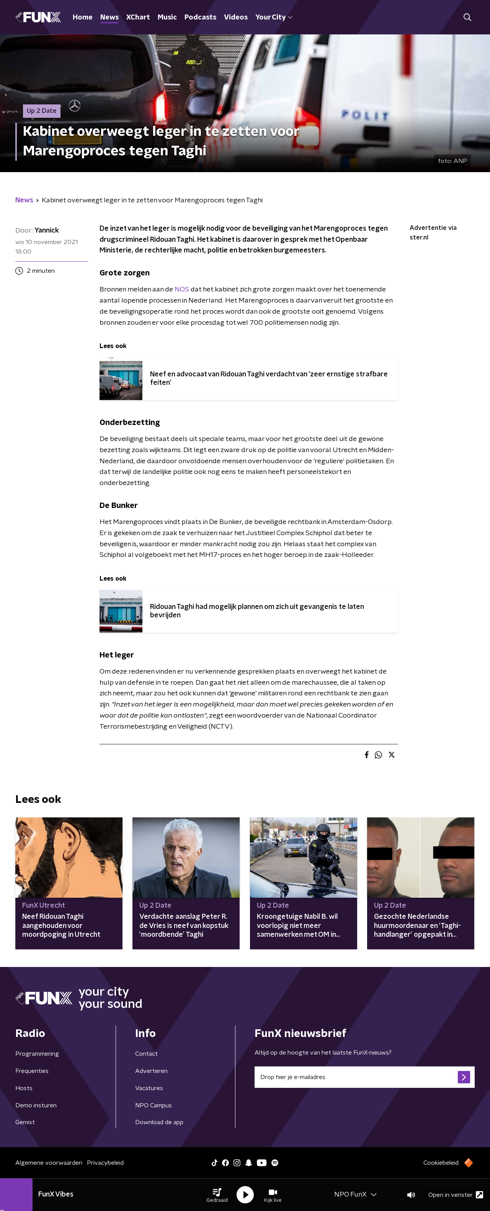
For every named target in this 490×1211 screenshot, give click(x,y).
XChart (138, 17)
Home (83, 17)
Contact (146, 1054)
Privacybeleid (105, 1163)
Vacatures (149, 1088)
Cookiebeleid (441, 1163)
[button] (217, 1195)
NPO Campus (153, 1105)
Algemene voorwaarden (48, 1163)
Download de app (159, 1122)
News (109, 17)
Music (167, 17)
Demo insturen (36, 1105)
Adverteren (151, 1071)
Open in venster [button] (455, 1194)
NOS (182, 289)
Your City (273, 17)
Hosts (24, 1088)
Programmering (37, 1054)
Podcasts (200, 17)
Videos (236, 17)
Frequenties (32, 1071)
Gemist (25, 1122)
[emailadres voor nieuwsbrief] (365, 1077)
